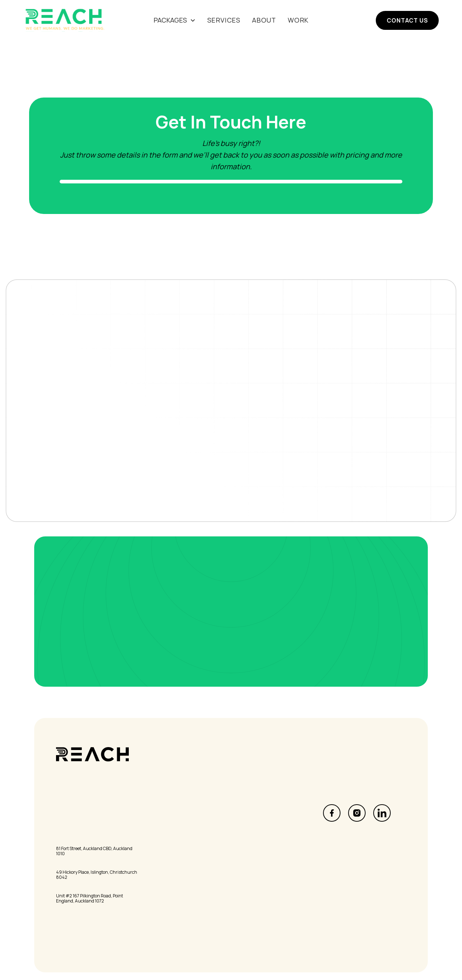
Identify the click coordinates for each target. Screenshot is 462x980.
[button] (175, 20)
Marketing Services (259, 800)
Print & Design (252, 831)
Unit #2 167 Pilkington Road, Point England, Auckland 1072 (89, 898)
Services (155, 811)
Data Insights (251, 821)
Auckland (67, 839)
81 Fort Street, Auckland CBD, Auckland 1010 (94, 851)
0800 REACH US (77, 800)
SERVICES (223, 20)
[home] (66, 20)
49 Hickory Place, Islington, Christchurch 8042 (96, 875)
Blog (149, 831)
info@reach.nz (75, 811)
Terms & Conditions (259, 880)
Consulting (248, 842)
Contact (155, 842)
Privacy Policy (251, 870)
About (264, 20)
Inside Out (157, 870)
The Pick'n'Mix (163, 880)
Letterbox (246, 811)
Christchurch (73, 862)
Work (298, 20)
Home (151, 800)
